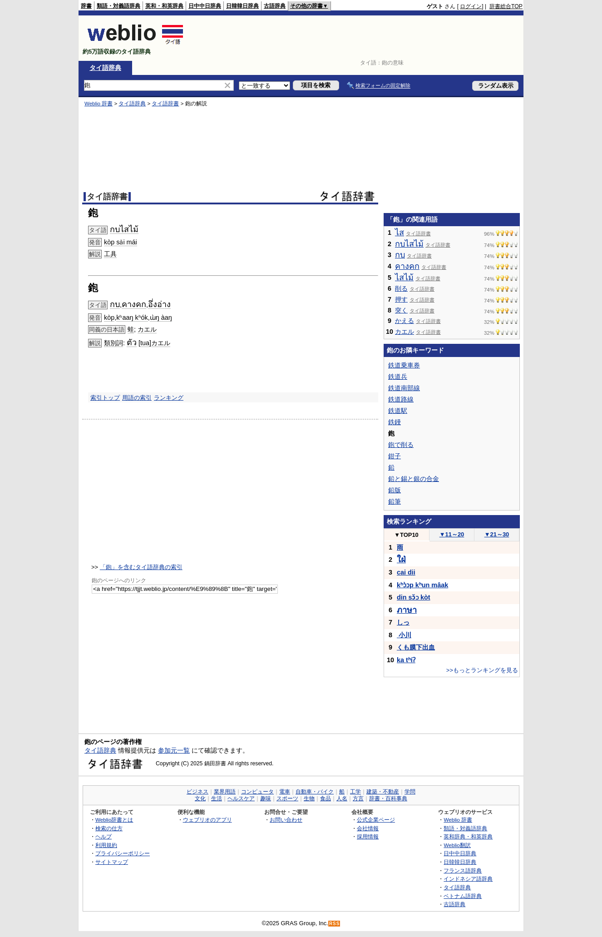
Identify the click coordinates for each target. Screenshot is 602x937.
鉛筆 (394, 501)
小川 (404, 635)
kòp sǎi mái (120, 242)
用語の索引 (137, 397)
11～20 (451, 534)
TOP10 (406, 534)
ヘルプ (103, 836)
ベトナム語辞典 (463, 896)
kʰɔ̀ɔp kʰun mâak (422, 585)
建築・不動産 (382, 791)
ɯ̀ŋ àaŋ (161, 317)
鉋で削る (401, 444)
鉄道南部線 (404, 388)
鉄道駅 (397, 410)
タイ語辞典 (105, 67)
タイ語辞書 (165, 103)
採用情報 (368, 836)
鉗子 (394, 456)
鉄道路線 (401, 399)
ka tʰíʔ (406, 660)
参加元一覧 (174, 750)
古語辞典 (275, 6)
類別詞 (113, 343)
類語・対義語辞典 (118, 6)
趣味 (265, 798)
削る (401, 288)
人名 (341, 798)
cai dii (406, 572)
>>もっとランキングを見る (482, 670)
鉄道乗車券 (404, 365)
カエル (147, 329)
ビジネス (197, 791)
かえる (404, 320)
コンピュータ (257, 791)
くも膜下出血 (416, 647)
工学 (355, 791)
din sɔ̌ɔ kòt (413, 597)
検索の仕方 (109, 828)
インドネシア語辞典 (468, 879)
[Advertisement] (357, 38)
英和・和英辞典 (164, 6)
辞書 (86, 6)
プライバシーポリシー (122, 853)
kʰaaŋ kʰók (132, 317)
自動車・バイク (315, 791)
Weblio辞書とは (114, 820)
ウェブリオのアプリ (207, 820)
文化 (200, 798)
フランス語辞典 (463, 870)
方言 (358, 798)
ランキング (168, 397)
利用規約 (106, 845)
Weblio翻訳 (457, 845)
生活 (216, 798)
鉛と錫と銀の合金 (413, 478)
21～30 (496, 534)
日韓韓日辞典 (242, 6)
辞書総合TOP (506, 6)
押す (401, 299)
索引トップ (105, 397)
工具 (110, 254)
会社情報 (368, 828)
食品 (325, 798)
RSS (334, 923)
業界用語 (225, 791)
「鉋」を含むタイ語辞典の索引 (141, 567)
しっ (403, 622)
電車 (284, 791)
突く (401, 310)
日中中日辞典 (204, 6)
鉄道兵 (397, 376)
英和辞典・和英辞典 (468, 836)
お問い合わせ (286, 820)
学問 (410, 791)
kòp (109, 317)
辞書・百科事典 (388, 798)
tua (144, 343)
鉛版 (394, 490)
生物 (309, 798)
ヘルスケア (241, 798)
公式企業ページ (376, 820)
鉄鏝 (394, 422)
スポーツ (287, 798)
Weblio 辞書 (98, 103)
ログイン (471, 6)
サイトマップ (111, 862)
